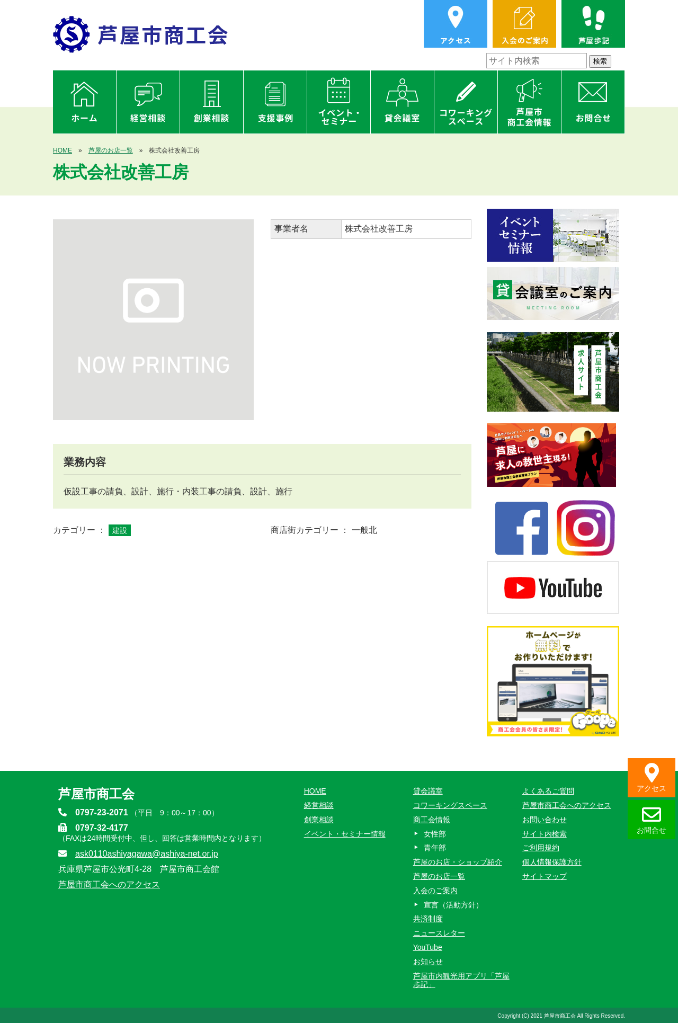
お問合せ (651, 819)
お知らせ (428, 961)
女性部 (435, 834)
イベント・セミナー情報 (345, 834)
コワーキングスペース (450, 805)
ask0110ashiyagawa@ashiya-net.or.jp (146, 853)
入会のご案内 (435, 890)
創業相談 (319, 819)
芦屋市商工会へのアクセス (109, 884)
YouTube (427, 947)
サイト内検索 (544, 834)
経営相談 (319, 805)
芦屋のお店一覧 (110, 150)
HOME (62, 150)
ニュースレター (439, 933)
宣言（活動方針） (453, 905)
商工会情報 (431, 819)
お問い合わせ (544, 819)
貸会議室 (428, 791)
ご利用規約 (540, 847)
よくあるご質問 (548, 791)
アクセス (651, 778)
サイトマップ (544, 876)
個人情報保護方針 (552, 862)
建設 (119, 530)
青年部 (435, 847)
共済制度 (428, 918)
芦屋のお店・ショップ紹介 (457, 862)
